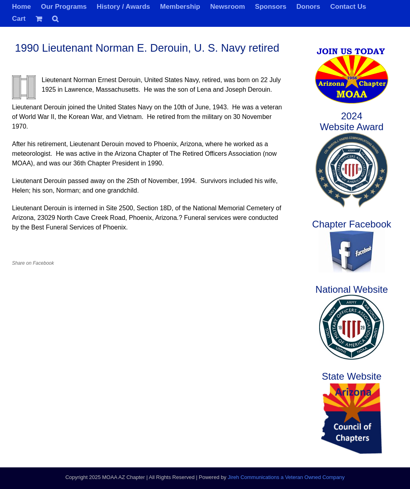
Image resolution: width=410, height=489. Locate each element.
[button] (55, 18)
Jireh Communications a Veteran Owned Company (286, 477)
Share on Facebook (33, 263)
